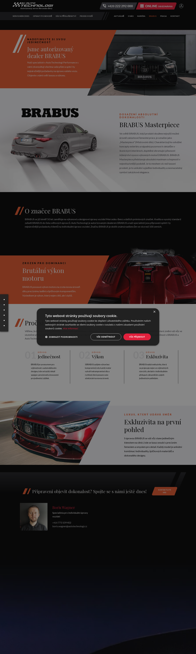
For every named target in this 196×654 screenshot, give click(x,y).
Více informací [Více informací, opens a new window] (70, 328)
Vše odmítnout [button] (105, 336)
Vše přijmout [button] (137, 336)
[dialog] (98, 327)
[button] (61, 336)
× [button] (154, 312)
